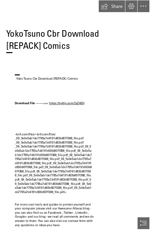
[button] (112, 6)
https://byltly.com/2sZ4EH (66, 103)
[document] (78, 118)
